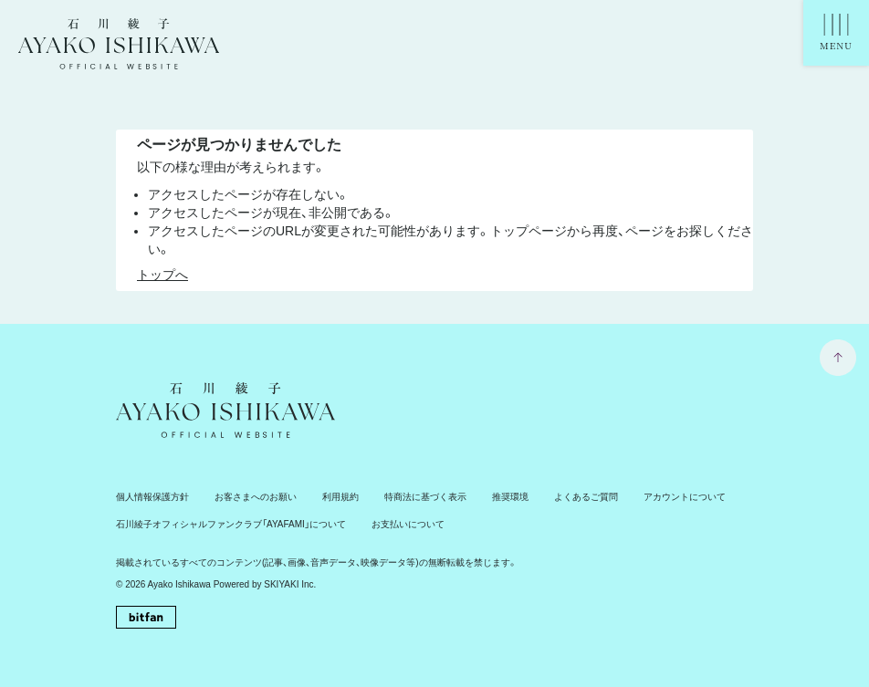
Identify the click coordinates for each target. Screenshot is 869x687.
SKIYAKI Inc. (290, 584)
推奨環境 (510, 497)
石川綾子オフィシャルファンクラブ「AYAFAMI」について (231, 524)
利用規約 (340, 497)
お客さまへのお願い (256, 497)
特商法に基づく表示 (425, 497)
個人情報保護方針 (152, 497)
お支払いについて (408, 524)
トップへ (162, 274)
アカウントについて (685, 497)
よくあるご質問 (586, 497)
